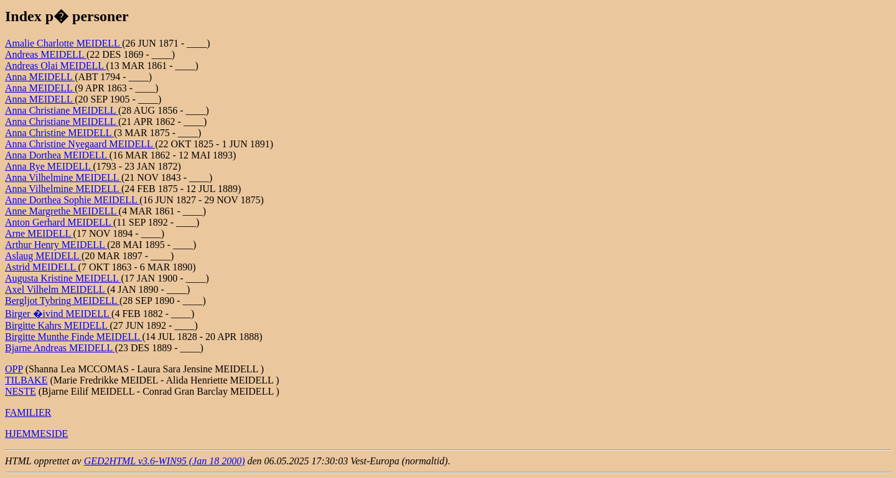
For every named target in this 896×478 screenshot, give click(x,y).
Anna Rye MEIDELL (49, 166)
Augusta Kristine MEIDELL (63, 278)
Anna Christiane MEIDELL (61, 110)
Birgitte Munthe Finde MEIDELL (73, 336)
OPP (14, 369)
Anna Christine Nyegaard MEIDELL (80, 144)
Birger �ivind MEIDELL (58, 313)
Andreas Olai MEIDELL (55, 65)
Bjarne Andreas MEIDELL (60, 347)
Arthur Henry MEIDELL (56, 244)
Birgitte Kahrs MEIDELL (57, 325)
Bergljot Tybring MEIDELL (62, 300)
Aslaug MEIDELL (43, 255)
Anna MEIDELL (40, 76)
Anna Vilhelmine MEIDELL (63, 177)
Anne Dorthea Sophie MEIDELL (72, 200)
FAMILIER (28, 412)
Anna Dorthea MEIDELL (57, 155)
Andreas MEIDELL (45, 54)
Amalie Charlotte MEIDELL (63, 43)
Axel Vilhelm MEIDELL (56, 289)
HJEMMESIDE (36, 433)
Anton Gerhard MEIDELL (59, 222)
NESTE (20, 391)
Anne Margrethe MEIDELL (62, 211)
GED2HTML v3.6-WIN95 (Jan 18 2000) (164, 461)
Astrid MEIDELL (41, 267)
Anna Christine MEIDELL (59, 132)
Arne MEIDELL (39, 233)
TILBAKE (26, 380)
